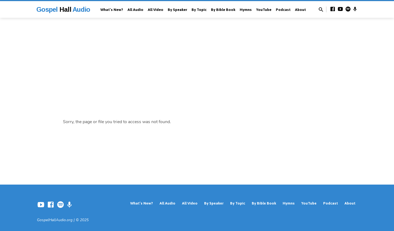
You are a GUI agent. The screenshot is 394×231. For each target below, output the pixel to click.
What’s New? (111, 9)
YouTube (263, 9)
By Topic (199, 9)
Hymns (246, 9)
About (300, 9)
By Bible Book (223, 9)
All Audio (135, 9)
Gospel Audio (63, 9)
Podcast (283, 9)
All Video (155, 9)
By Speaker (177, 9)
